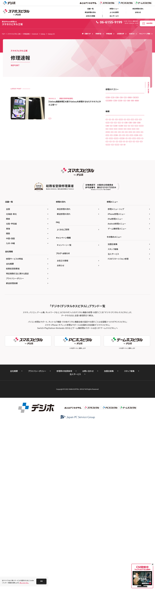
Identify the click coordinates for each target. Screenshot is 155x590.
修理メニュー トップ (116, 375)
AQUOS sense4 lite (124, 159)
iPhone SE (134, 244)
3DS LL (109, 154)
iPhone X (128, 250)
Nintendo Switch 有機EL (133, 270)
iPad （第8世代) (126, 184)
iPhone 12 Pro (112, 214)
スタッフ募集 (113, 415)
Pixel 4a (109, 285)
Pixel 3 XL (133, 280)
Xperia (131, 290)
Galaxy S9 (110, 174)
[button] (41, 581)
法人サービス (114, 16)
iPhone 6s (132, 234)
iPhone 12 (110, 209)
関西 (8, 399)
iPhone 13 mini (124, 219)
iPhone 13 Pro (112, 224)
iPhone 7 (124, 240)
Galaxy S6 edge (123, 169)
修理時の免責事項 (64, 537)
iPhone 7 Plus (136, 240)
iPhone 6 (121, 234)
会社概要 (10, 430)
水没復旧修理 (124, 128)
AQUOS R (110, 159)
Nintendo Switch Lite (114, 270)
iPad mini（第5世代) (113, 194)
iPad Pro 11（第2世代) (131, 194)
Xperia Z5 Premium (124, 305)
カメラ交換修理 (112, 103)
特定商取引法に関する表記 (17, 440)
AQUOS (128, 154)
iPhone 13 (110, 219)
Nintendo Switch (123, 265)
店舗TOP (86, 34)
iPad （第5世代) (112, 179)
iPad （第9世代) (112, 189)
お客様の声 (120, 34)
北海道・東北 (11, 380)
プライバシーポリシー (15, 444)
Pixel (123, 280)
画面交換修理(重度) (113, 133)
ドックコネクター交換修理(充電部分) (118, 118)
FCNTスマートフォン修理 (118, 425)
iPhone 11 (132, 199)
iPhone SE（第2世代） (114, 250)
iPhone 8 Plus (122, 244)
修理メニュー (114, 9)
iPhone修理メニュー (116, 380)
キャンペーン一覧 (64, 411)
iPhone (122, 199)
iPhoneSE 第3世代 (113, 260)
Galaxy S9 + (122, 174)
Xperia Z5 (110, 305)
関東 (8, 385)
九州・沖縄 (10, 409)
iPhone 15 (127, 229)
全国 (8, 375)
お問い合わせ (88, 537)
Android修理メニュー (117, 390)
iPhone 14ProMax (113, 229)
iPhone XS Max (135, 255)
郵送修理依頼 (12, 449)
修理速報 (109, 34)
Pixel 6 (119, 285)
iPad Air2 (125, 189)
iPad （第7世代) (112, 184)
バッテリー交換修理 (113, 123)
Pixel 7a (128, 285)
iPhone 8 (110, 244)
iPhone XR (110, 255)
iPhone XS (122, 255)
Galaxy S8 (136, 169)
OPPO (109, 275)
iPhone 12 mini (124, 209)
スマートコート (111, 108)
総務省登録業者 (13, 435)
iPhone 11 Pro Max (127, 204)
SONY (122, 290)
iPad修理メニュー (115, 385)
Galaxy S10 (111, 164)
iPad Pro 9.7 (111, 199)
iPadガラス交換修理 (113, 98)
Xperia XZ (110, 300)
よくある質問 (114, 12)
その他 (109, 310)
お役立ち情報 (90, 16)
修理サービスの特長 (14, 425)
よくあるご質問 (63, 395)
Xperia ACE (133, 295)
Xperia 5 (122, 295)
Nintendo (110, 265)
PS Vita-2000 (111, 290)
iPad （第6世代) (126, 179)
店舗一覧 (90, 9)
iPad (132, 174)
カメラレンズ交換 (129, 98)
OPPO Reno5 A (112, 280)
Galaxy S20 (136, 164)
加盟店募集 (112, 410)
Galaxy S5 (53, 117)
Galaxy (136, 159)
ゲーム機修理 (125, 103)
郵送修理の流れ (90, 12)
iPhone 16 (138, 229)
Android (119, 154)
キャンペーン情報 (144, 34)
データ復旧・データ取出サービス (117, 113)
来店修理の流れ (137, 9)
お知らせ (138, 12)
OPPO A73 (119, 275)
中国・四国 (10, 404)
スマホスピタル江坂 (12, 23)
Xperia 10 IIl (111, 295)
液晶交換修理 (137, 128)
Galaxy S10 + (123, 164)
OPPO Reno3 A (133, 275)
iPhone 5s (110, 234)
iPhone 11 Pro (112, 204)
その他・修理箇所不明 (127, 108)
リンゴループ (111, 128)
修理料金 (98, 34)
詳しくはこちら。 (24, 583)
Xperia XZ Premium (124, 300)
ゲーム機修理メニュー (117, 395)
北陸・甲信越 (11, 390)
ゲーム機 (138, 305)
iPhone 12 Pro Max (127, 214)
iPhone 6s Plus (112, 240)
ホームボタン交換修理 (131, 123)
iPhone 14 (124, 224)
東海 (8, 395)
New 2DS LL (128, 260)
